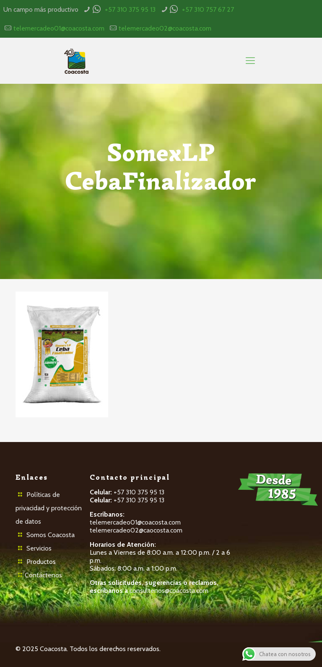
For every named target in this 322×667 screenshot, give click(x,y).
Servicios (39, 548)
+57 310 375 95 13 (130, 9)
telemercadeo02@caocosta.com (136, 530)
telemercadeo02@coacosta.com (165, 28)
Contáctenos (43, 575)
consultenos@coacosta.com (169, 591)
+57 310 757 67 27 (208, 9)
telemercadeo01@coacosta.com (58, 28)
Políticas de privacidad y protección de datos (49, 508)
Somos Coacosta (50, 535)
